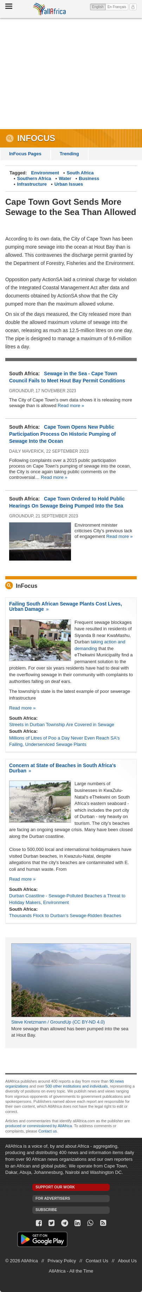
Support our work (55, 1187)
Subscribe (46, 1210)
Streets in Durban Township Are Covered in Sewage (61, 724)
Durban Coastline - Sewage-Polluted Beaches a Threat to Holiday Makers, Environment (67, 899)
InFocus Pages (25, 153)
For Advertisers (53, 1198)
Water (65, 178)
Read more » (71, 405)
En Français (117, 7)
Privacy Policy (61, 1260)
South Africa (80, 172)
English (99, 6)
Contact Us (97, 1260)
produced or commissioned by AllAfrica (38, 1126)
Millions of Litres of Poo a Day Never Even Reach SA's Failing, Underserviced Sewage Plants (64, 741)
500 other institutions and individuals (76, 1086)
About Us (127, 1260)
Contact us (47, 1131)
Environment (45, 172)
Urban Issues (68, 184)
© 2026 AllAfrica (21, 1260)
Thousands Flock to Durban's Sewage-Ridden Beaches (65, 915)
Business (89, 178)
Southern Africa (34, 178)
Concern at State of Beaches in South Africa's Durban (62, 768)
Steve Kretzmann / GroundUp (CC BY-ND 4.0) (58, 1022)
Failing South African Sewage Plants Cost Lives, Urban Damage (65, 606)
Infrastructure (32, 184)
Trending (69, 153)
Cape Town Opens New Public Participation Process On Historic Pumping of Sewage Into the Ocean (62, 434)
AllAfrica (49, 9)
